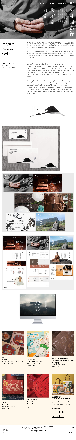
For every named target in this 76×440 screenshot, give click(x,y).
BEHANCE (71, 432)
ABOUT (43, 3)
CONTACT (62, 3)
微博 (3, 432)
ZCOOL (4, 427)
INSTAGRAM (70, 427)
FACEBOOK (71, 430)
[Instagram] (73, 3)
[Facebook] (71, 3)
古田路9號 (5, 430)
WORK (52, 3)
